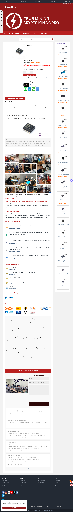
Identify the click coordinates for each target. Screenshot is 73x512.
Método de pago (57, 480)
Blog (56, 485)
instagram (6, 492)
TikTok (14, 492)
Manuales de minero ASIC (42, 484)
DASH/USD (36, 1)
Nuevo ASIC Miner (22, 480)
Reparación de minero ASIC (17, 10)
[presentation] (39, 398)
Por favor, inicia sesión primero (39, 404)
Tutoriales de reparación (41, 480)
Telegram (3, 495)
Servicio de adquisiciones (39, 10)
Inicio (5, 33)
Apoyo (47, 10)
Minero (8, 10)
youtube (11, 492)
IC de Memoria (25, 33)
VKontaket (17, 492)
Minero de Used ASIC (23, 482)
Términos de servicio (5, 484)
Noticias (56, 482)
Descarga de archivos (41, 482)
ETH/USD (22, 1)
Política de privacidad (5, 482)
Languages (64, 10)
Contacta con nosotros (55, 10)
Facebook (3, 492)
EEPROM (33, 33)
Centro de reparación (41, 485)
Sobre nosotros (4, 480)
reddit (9, 492)
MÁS (28, 468)
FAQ (56, 484)
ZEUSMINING (10, 7)
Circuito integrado (28, 10)
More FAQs (28, 365)
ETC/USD (51, 1)
